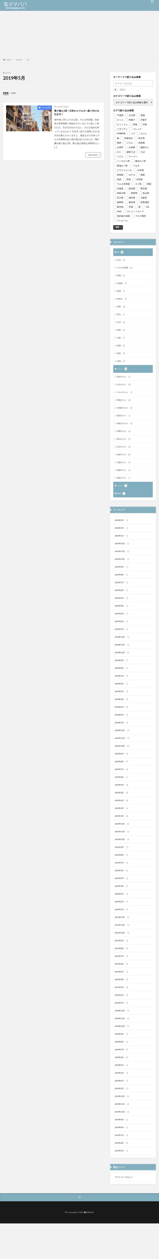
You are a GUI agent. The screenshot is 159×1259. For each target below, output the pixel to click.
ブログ (122, 495)
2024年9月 (122, 675)
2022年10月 (123, 862)
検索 (117, 227)
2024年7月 (122, 692)
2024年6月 (122, 700)
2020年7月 (122, 1080)
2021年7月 (122, 983)
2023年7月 (122, 789)
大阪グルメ (124, 470)
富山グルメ (124, 446)
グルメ (122, 90)
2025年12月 (123, 554)
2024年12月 (123, 651)
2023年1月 (122, 837)
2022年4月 (122, 910)
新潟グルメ (124, 422)
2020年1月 (122, 1120)
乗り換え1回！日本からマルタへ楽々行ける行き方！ (77, 113)
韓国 (121, 276)
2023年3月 (122, 821)
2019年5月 (122, 1185)
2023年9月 (122, 773)
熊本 (121, 357)
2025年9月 (122, 578)
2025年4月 (122, 619)
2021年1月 (122, 1031)
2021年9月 (122, 967)
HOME (8, 60)
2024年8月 (122, 684)
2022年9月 (122, 870)
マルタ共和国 (45, 107)
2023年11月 (123, 756)
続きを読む (93, 156)
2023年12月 (123, 748)
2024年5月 (122, 708)
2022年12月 (123, 845)
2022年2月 (122, 926)
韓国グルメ (124, 406)
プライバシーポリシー (125, 1212)
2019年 (19, 60)
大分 (121, 260)
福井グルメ (124, 462)
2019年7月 (122, 1169)
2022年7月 (122, 886)
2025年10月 (123, 570)
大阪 (121, 341)
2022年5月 (122, 902)
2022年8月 (122, 878)
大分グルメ (124, 390)
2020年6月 (122, 1088)
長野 (121, 309)
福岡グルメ (124, 479)
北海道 (122, 284)
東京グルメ (124, 381)
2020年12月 (123, 1039)
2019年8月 (122, 1161)
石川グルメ (124, 454)
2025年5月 (122, 611)
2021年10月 (123, 959)
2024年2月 (122, 732)
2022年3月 (122, 918)
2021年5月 (122, 999)
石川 (121, 325)
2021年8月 (122, 975)
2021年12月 (123, 942)
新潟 (121, 292)
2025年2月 (122, 635)
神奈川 (122, 301)
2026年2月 (122, 538)
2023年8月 (122, 781)
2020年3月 (122, 1104)
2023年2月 (122, 829)
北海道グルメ (126, 414)
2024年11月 (123, 659)
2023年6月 (122, 797)
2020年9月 (122, 1064)
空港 (121, 365)
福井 (121, 333)
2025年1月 (122, 643)
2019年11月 (123, 1137)
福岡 (121, 349)
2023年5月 (122, 805)
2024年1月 (122, 740)
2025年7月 (122, 595)
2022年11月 (123, 853)
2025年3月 (122, 627)
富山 (121, 317)
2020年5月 (122, 1096)
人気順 (14, 93)
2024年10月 (123, 667)
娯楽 (121, 503)
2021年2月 (122, 1023)
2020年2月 (122, 1112)
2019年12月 (123, 1128)
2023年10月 (123, 764)
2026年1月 (122, 546)
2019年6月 (122, 1177)
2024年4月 (122, 716)
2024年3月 (122, 724)
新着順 (6, 93)
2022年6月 (122, 894)
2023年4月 (122, 813)
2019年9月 (122, 1153)
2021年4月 (122, 1007)
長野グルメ (124, 438)
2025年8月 (122, 586)
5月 (28, 60)
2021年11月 (123, 950)
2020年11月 (123, 1048)
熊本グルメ (124, 487)
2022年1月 (122, 934)
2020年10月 (123, 1056)
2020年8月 (122, 1072)
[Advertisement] (79, 33)
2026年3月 (122, 530)
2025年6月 (122, 603)
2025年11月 (123, 562)
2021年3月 (122, 1015)
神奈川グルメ (126, 430)
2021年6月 (122, 991)
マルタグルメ (126, 398)
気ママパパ (88, 1247)
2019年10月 (123, 1145)
